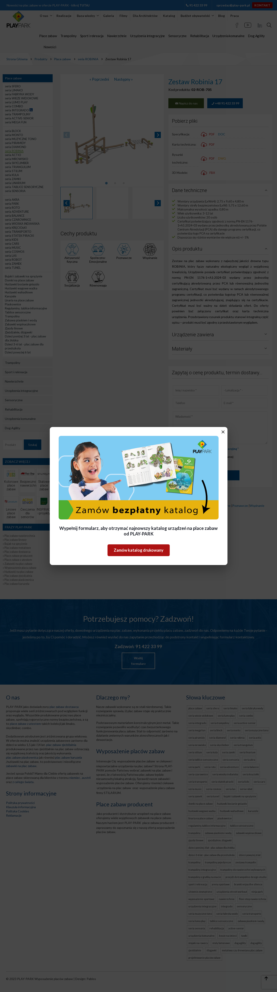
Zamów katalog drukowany (138, 550)
